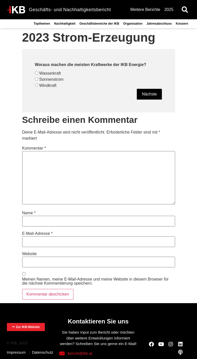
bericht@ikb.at (80, 353)
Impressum (16, 352)
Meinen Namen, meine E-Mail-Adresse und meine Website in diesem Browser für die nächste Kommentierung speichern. (95, 281)
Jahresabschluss (159, 23)
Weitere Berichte (145, 9)
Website (29, 254)
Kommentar (34, 148)
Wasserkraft (50, 73)
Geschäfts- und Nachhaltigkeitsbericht (70, 9)
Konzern (182, 23)
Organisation (132, 23)
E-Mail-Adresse (37, 234)
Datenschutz (42, 352)
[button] (185, 9)
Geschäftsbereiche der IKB (99, 23)
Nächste (149, 94)
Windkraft (48, 86)
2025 (169, 9)
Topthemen (42, 23)
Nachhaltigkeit (64, 23)
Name (29, 213)
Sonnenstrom (51, 79)
